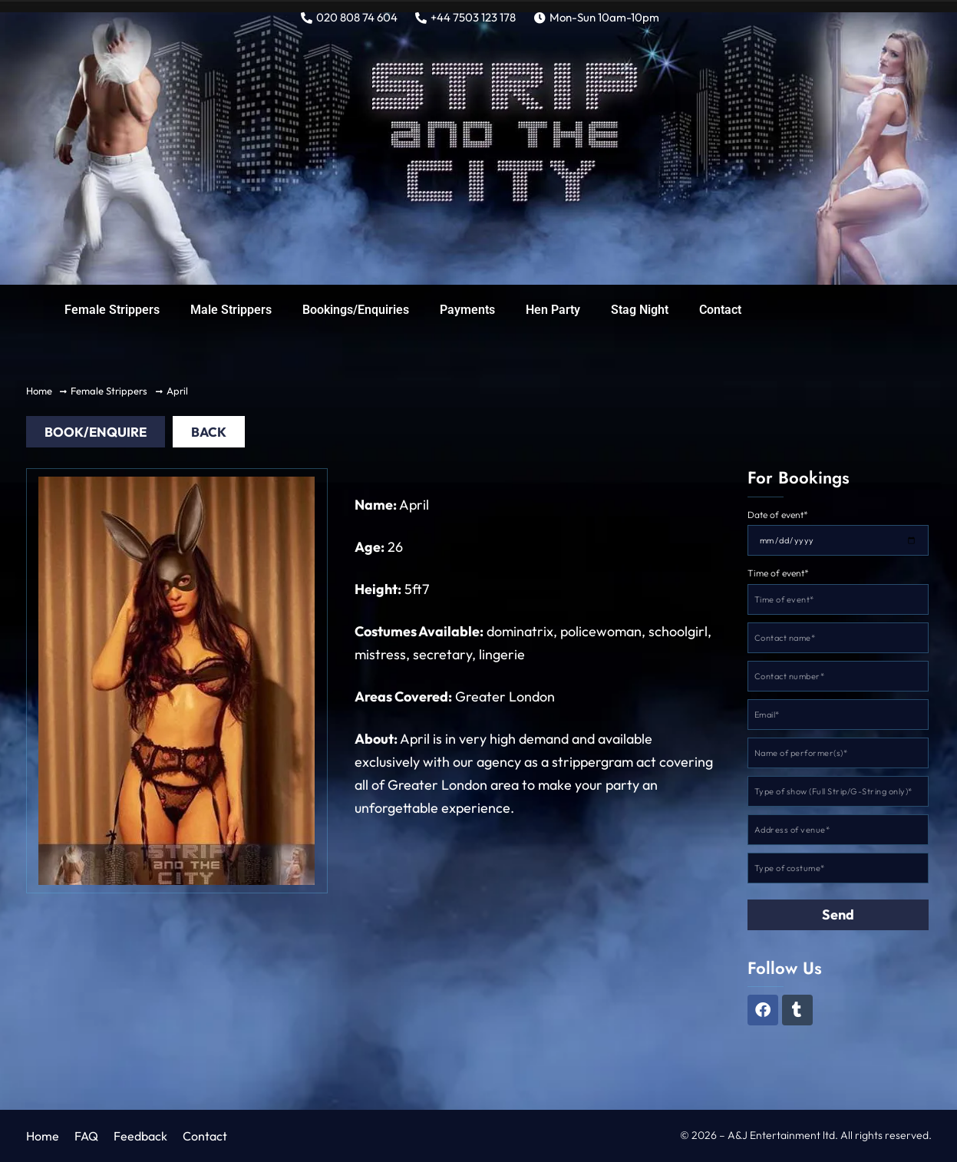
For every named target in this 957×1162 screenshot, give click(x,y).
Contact (720, 309)
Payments (467, 309)
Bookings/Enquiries (355, 309)
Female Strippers (112, 309)
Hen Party (553, 309)
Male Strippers (231, 309)
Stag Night (639, 309)
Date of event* (777, 515)
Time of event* (778, 574)
